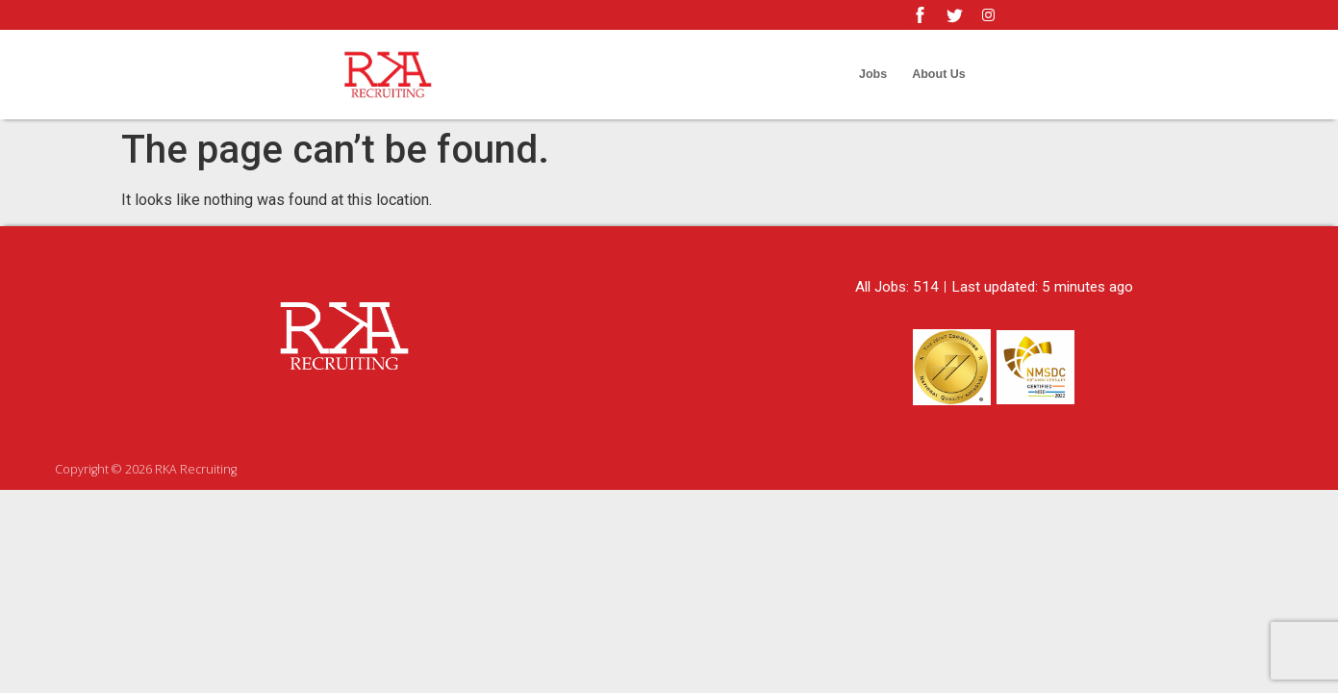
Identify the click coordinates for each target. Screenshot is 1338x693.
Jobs (873, 74)
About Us (939, 74)
